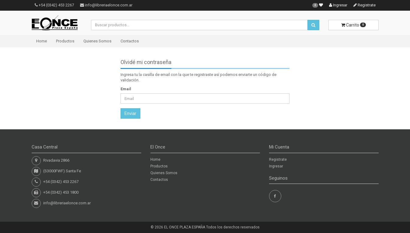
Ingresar (338, 5)
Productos (65, 41)
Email (126, 89)
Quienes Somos (97, 41)
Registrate (364, 5)
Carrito (353, 25)
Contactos (130, 41)
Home (41, 41)
